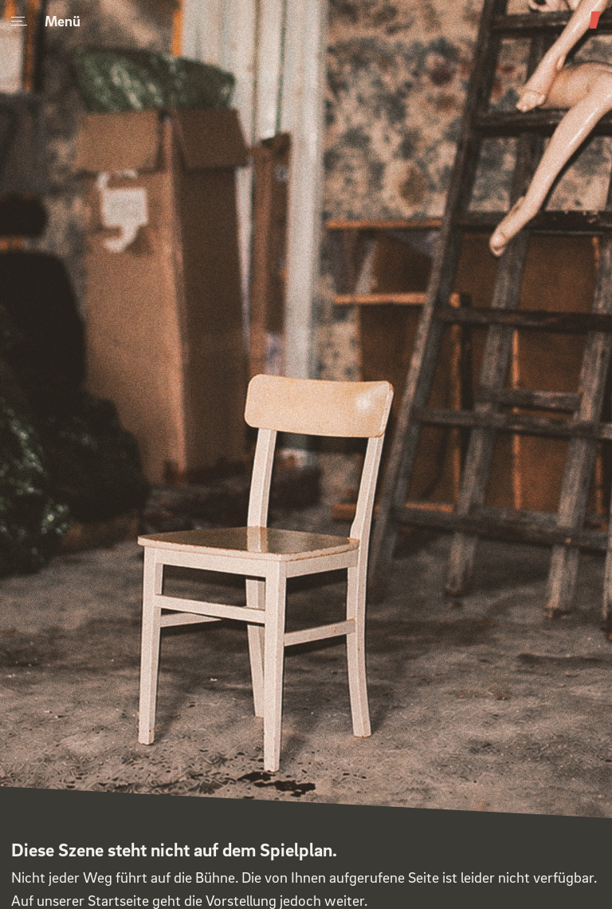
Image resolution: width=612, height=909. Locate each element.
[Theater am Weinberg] (595, 28)
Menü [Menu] (45, 20)
